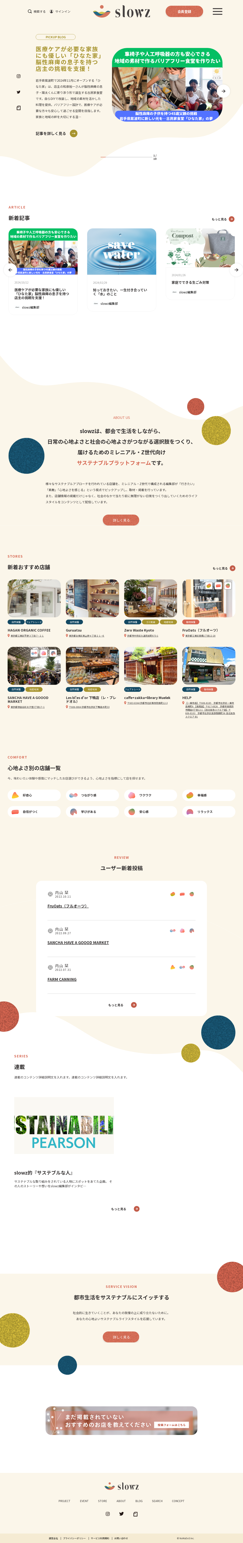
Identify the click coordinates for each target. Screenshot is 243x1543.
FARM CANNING (62, 979)
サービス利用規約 (100, 1538)
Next (221, 89)
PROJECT (64, 1501)
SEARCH (157, 1501)
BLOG (139, 1501)
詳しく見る (121, 520)
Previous (8, 268)
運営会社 (53, 1538)
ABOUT (121, 1501)
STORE (102, 1501)
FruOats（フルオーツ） (68, 906)
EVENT (84, 1501)
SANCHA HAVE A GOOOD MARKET (78, 942)
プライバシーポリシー (74, 1538)
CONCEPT (178, 1501)
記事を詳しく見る (51, 133)
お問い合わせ (121, 1538)
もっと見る (219, 219)
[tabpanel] (129, 84)
